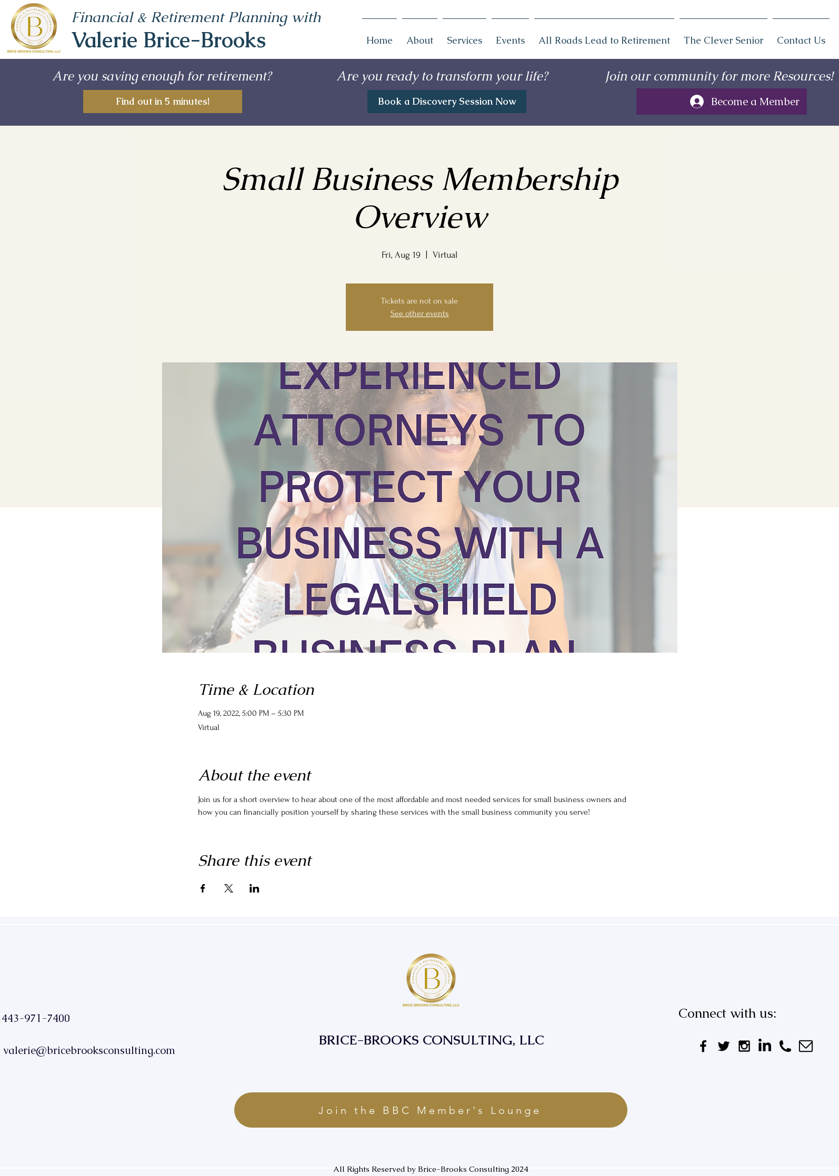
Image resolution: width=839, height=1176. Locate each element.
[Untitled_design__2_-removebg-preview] (806, 1046)
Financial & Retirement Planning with (196, 16)
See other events (420, 313)
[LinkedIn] (765, 1046)
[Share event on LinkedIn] (254, 888)
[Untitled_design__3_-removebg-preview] (785, 1046)
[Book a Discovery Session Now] (447, 101)
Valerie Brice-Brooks (168, 40)
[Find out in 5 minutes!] (162, 101)
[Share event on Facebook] (203, 888)
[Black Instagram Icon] (744, 1046)
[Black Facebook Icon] (703, 1046)
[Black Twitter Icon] (724, 1046)
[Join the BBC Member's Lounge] (430, 1110)
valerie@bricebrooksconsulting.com (89, 1050)
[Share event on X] (229, 888)
